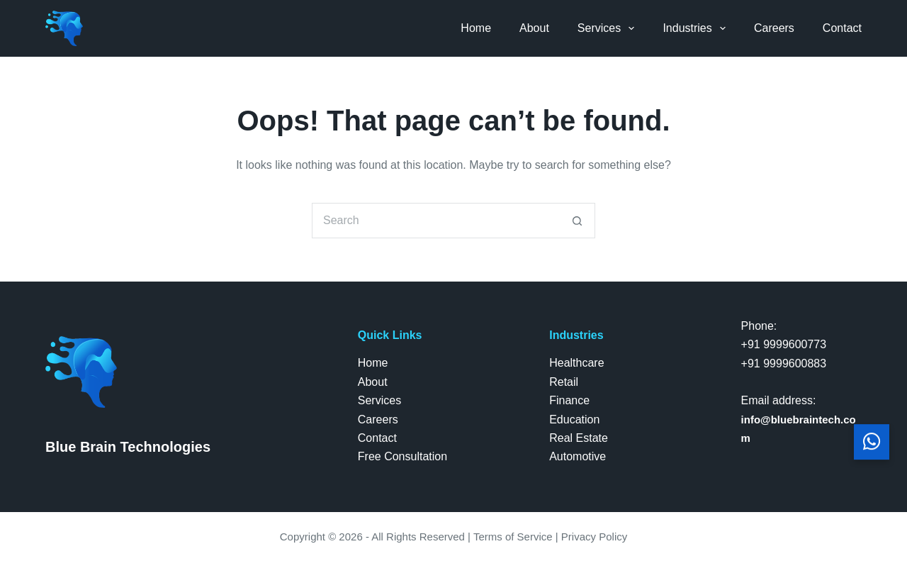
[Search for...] (436, 220)
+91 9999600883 (784, 363)
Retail (563, 382)
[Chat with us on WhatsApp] (871, 444)
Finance (569, 400)
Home (476, 28)
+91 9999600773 (784, 344)
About (534, 28)
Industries (697, 28)
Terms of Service (513, 537)
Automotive (577, 456)
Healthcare (576, 363)
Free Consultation (402, 456)
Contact (842, 28)
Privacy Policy (594, 537)
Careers (774, 28)
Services (609, 28)
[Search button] (577, 220)
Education (574, 419)
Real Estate (578, 438)
